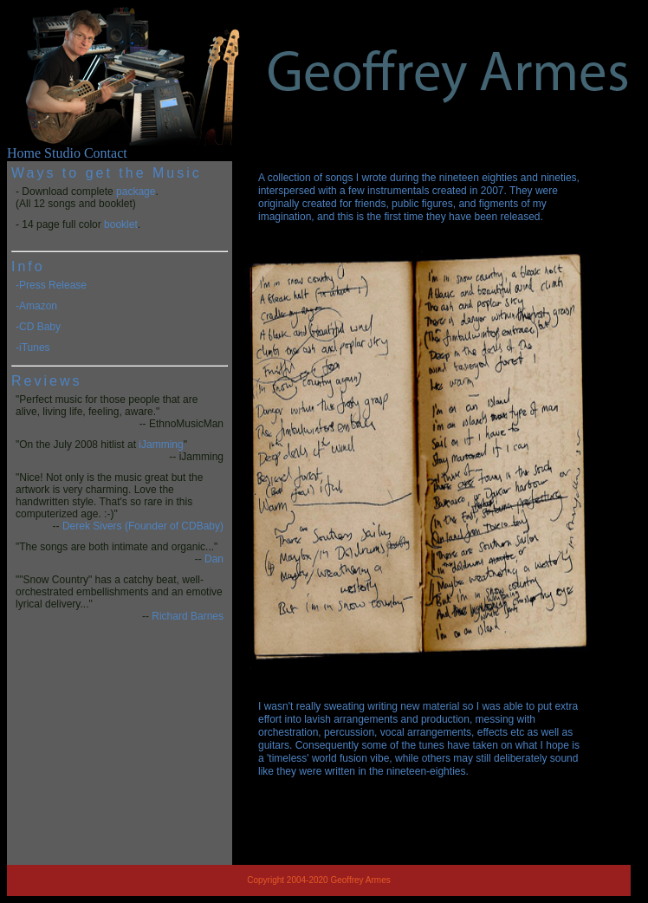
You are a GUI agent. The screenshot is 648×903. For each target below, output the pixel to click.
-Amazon (36, 306)
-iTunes (33, 347)
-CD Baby (38, 327)
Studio (62, 153)
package (135, 191)
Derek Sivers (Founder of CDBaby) (143, 526)
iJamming (161, 445)
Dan (214, 559)
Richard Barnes (188, 616)
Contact (105, 153)
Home (24, 153)
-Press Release (51, 285)
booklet (121, 224)
